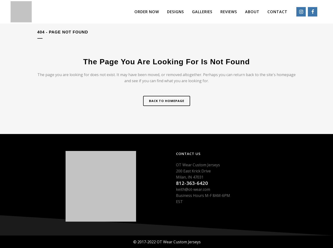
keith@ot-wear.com (193, 189)
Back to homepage (166, 101)
